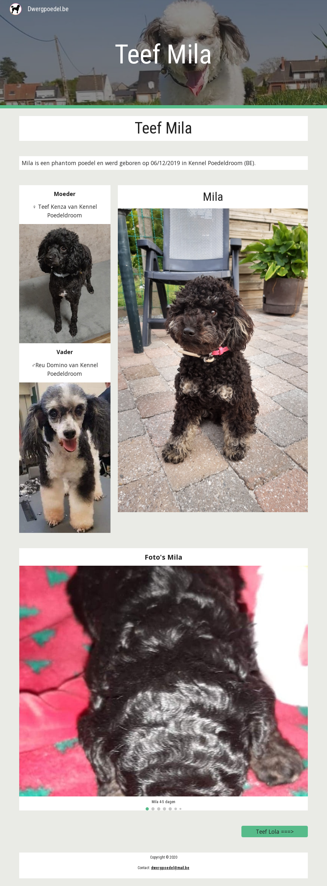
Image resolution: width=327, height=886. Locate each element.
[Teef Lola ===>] (275, 832)
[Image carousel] (163, 688)
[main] (163, 54)
